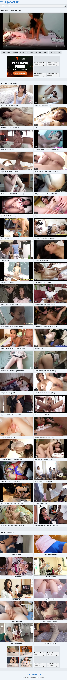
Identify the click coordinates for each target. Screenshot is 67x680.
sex (27, 52)
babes (45, 52)
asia (50, 52)
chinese (15, 52)
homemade (38, 52)
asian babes (57, 52)
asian (3, 52)
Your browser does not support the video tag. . (33, 31)
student (22, 52)
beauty (9, 52)
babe (31, 52)
